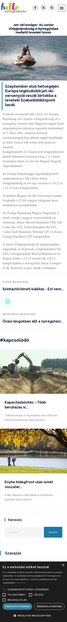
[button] (4, 589)
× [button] (63, 565)
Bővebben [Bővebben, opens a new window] (21, 583)
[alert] (33, 592)
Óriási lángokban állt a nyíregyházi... (33, 321)
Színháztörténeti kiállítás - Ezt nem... (33, 289)
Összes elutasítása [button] (49, 606)
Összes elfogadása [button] (17, 606)
